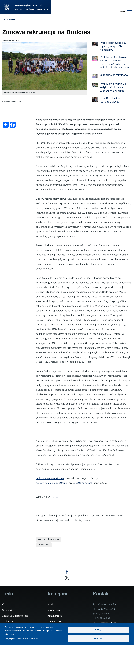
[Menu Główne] (125, 11)
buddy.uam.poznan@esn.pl (50, 478)
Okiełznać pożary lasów (114, 74)
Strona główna (8, 19)
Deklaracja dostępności (15, 615)
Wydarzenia (44, 545)
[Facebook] (67, 572)
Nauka (51, 604)
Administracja (55, 615)
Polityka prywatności (13, 639)
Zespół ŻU (7, 610)
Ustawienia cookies (30, 639)
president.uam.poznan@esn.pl (52, 482)
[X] (67, 578)
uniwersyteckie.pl (27, 5)
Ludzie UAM (54, 621)
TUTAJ (55, 496)
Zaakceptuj (98, 638)
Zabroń (98, 630)
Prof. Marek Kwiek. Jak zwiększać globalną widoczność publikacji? (113, 87)
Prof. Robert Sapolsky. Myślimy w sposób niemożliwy (113, 46)
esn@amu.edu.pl (83, 482)
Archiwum (7, 621)
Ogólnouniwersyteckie (49, 539)
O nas (5, 604)
